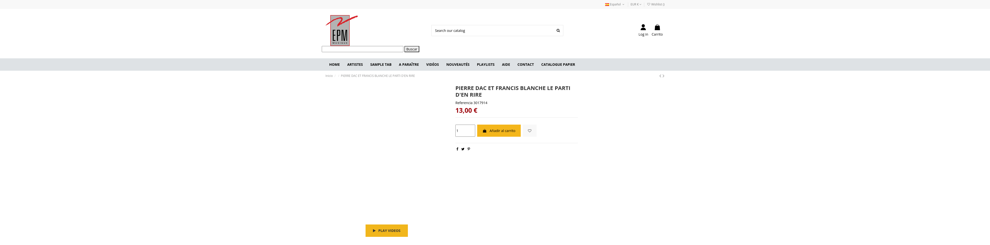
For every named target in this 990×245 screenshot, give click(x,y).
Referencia (463, 102)
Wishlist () (656, 4)
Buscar (412, 49)
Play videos (386, 230)
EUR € (636, 4)
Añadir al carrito (498, 130)
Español (615, 4)
